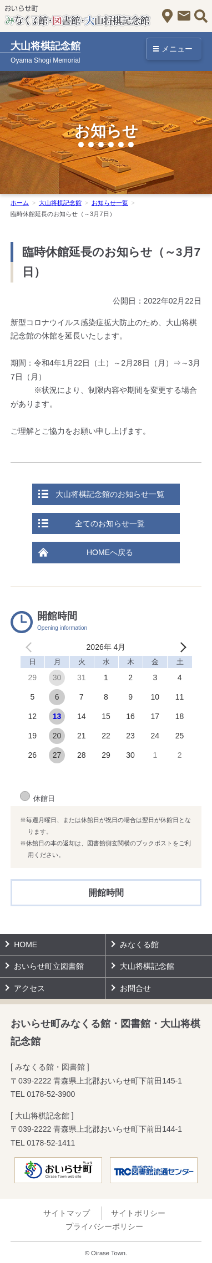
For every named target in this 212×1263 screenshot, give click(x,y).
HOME (25, 944)
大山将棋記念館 (60, 202)
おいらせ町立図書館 (49, 966)
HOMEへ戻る (110, 552)
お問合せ (184, 16)
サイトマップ (66, 1213)
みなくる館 (139, 944)
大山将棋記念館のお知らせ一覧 (109, 494)
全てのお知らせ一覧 (110, 523)
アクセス (167, 16)
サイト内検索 (201, 16)
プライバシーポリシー (104, 1226)
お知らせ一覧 (110, 202)
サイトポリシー (138, 1213)
